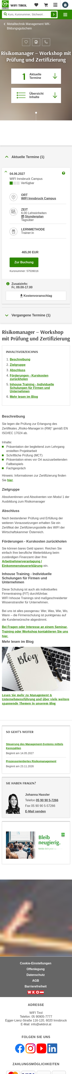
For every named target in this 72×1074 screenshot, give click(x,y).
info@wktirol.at (41, 1024)
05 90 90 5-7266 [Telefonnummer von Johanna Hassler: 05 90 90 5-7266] (47, 800)
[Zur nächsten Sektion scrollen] (36, 116)
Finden (54, 14)
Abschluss (17, 370)
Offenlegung (35, 969)
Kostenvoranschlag (36, 295)
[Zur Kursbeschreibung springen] (36, 95)
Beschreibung (20, 359)
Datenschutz (35, 974)
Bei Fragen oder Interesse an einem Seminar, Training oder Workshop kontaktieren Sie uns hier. (35, 631)
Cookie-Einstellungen (35, 963)
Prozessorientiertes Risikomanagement (31, 761)
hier (10, 480)
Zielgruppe (18, 364)
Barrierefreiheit (36, 986)
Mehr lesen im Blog (24, 396)
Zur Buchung (26, 261)
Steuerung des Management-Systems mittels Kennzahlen (34, 746)
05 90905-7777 (41, 1016)
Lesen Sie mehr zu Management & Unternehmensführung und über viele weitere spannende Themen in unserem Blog (35, 699)
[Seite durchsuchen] (30, 14)
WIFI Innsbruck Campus (38, 198)
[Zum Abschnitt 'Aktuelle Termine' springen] (36, 76)
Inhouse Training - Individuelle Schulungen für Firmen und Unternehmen (32, 388)
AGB (35, 980)
